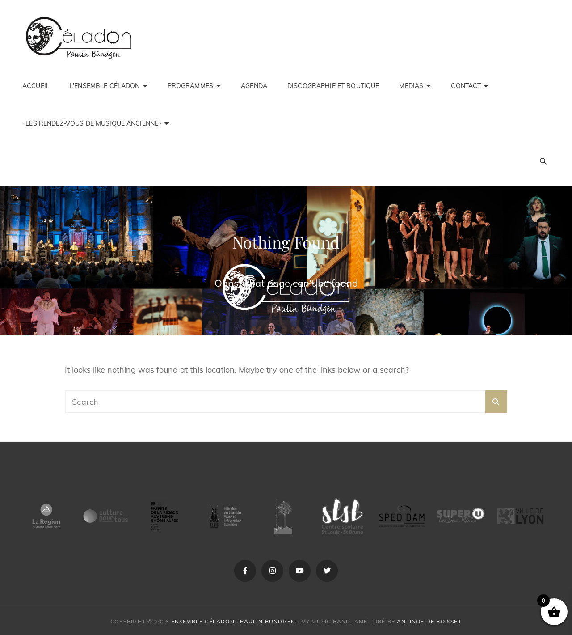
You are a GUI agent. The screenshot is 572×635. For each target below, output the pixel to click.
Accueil (36, 86)
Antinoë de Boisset (429, 621)
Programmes (190, 86)
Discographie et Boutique (333, 86)
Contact (466, 86)
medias (411, 86)
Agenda (254, 86)
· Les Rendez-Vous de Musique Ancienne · (91, 123)
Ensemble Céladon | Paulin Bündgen (233, 621)
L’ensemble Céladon (105, 86)
